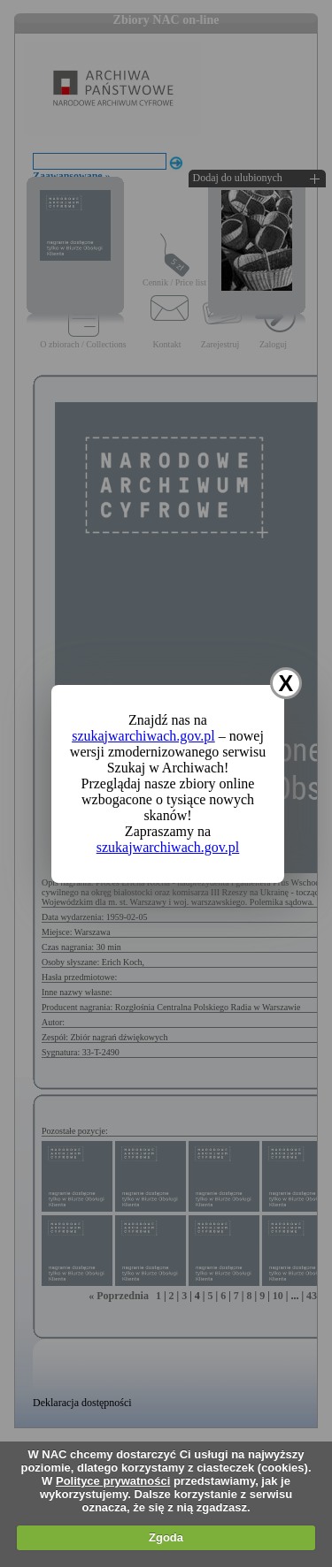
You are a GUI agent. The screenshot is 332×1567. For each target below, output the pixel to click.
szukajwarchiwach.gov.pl (143, 735)
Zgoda (166, 1537)
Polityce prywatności (113, 1480)
